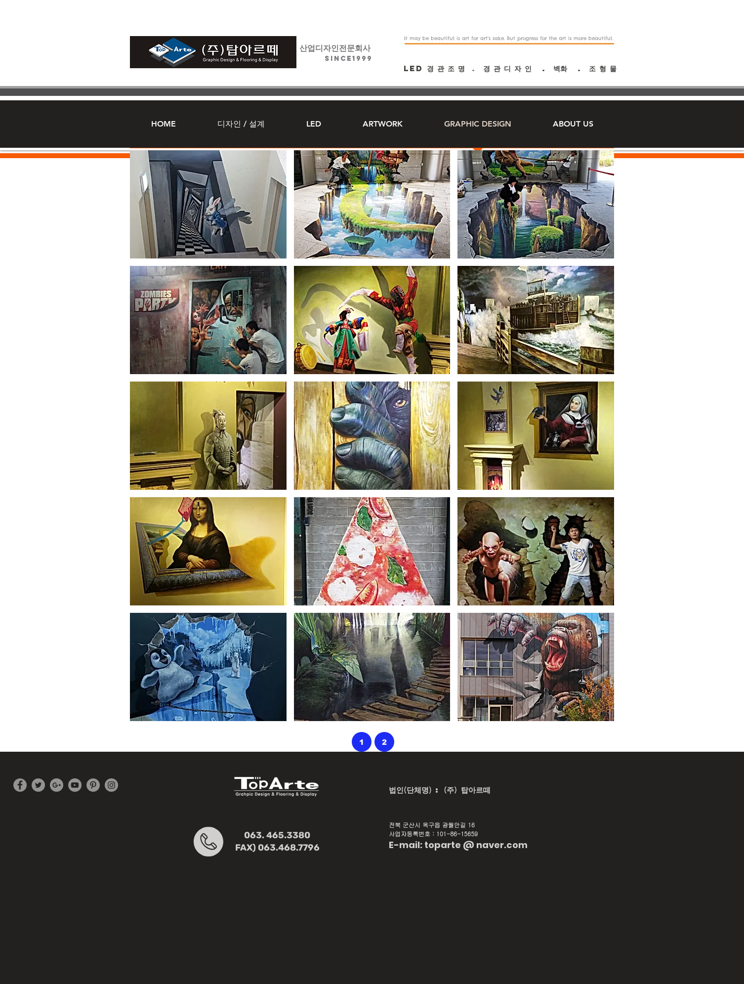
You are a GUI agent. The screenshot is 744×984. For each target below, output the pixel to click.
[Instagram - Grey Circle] (111, 785)
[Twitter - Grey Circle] (38, 785)
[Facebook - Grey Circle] (20, 785)
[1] (362, 742)
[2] (384, 742)
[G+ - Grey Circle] (56, 785)
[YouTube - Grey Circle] (75, 785)
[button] (208, 204)
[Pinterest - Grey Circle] (93, 785)
